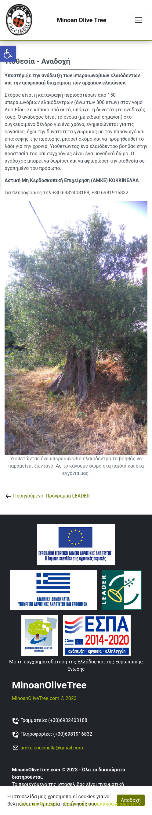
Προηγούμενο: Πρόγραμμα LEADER (47, 496)
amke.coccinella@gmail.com (51, 748)
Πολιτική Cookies (37, 804)
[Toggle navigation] (138, 20)
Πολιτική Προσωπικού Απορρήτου (102, 804)
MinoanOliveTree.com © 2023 (44, 698)
